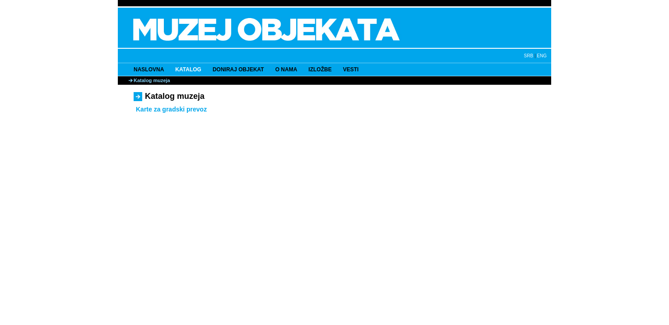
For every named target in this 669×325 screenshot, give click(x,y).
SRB (529, 55)
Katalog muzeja (152, 80)
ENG (542, 55)
